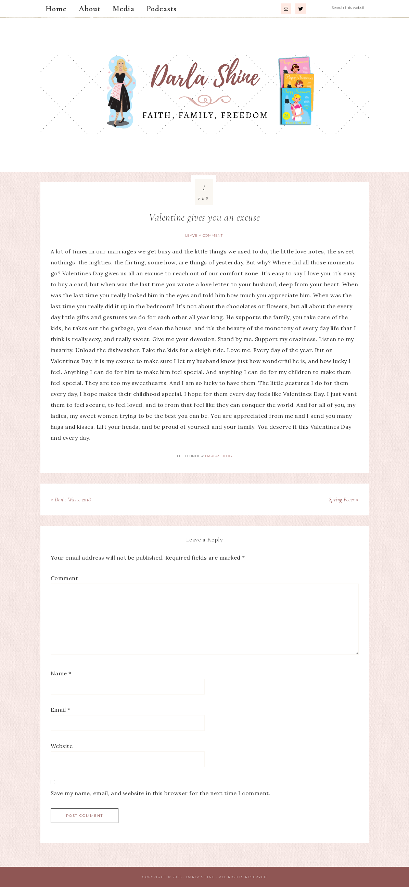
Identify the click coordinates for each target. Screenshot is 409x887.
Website (62, 745)
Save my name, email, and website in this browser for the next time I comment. (161, 793)
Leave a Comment (204, 235)
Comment (64, 578)
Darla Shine (204, 94)
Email (61, 709)
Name (61, 673)
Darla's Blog (218, 456)
